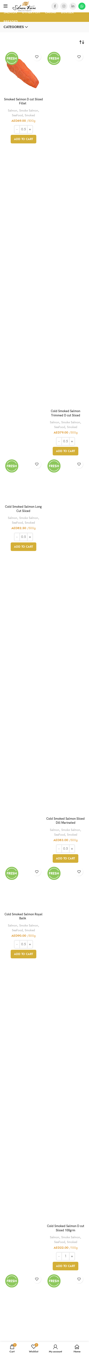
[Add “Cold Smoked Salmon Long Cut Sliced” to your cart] (23, 546)
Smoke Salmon (28, 110)
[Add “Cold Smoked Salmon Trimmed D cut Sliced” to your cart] (65, 451)
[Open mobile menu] (5, 6)
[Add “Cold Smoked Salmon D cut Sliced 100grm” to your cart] (65, 1266)
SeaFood (17, 115)
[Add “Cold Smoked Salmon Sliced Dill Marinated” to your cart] (65, 858)
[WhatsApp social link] (81, 6)
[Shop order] (81, 41)
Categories (14, 27)
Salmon (12, 110)
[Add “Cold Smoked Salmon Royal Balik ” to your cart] (23, 954)
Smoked (30, 115)
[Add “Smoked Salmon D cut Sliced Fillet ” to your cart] (23, 139)
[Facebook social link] (54, 6)
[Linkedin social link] (72, 6)
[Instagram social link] (63, 6)
